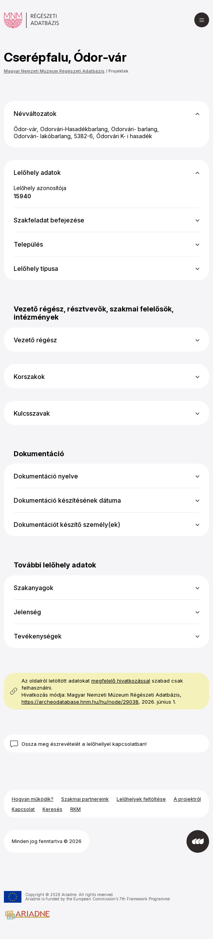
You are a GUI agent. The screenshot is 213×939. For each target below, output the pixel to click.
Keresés (52, 809)
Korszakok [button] (29, 377)
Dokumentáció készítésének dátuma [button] (67, 500)
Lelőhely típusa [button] (36, 268)
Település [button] (28, 244)
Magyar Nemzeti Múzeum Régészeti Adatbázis (54, 71)
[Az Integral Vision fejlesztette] (197, 841)
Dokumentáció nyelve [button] (46, 476)
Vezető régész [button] (35, 340)
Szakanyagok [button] (33, 588)
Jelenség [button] (27, 612)
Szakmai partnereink (85, 799)
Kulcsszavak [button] (32, 413)
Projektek (118, 71)
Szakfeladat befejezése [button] (49, 220)
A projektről (187, 799)
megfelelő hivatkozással (120, 681)
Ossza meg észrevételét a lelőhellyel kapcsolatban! (84, 744)
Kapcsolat (23, 809)
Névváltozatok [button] (35, 113)
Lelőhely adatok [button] (37, 172)
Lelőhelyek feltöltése (141, 799)
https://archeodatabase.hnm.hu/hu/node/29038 (79, 702)
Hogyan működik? (32, 799)
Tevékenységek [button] (38, 636)
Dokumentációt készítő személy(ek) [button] (67, 524)
